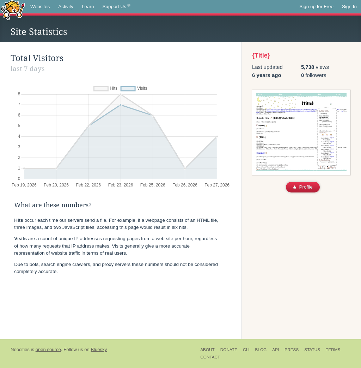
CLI (246, 349)
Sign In (349, 6)
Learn (88, 6)
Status (312, 349)
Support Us (116, 7)
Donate (228, 349)
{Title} (261, 55)
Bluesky (99, 349)
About (207, 349)
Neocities (20, 349)
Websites (40, 6)
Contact (210, 357)
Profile (303, 187)
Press (291, 349)
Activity (65, 6)
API (275, 349)
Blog (261, 349)
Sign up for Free (316, 6)
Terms (333, 349)
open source (48, 349)
